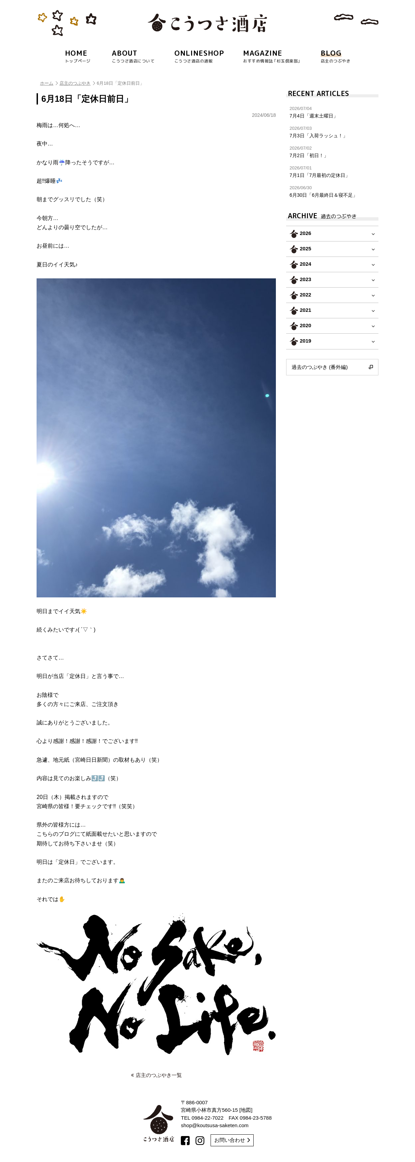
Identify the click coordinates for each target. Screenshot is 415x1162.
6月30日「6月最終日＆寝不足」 (332, 191)
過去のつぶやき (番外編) (332, 367)
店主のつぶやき (77, 83)
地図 (246, 1110)
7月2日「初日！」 (332, 152)
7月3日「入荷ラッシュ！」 (332, 132)
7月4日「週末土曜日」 (332, 112)
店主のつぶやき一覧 (156, 1075)
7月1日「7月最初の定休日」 (332, 171)
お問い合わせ (232, 1140)
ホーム (49, 83)
